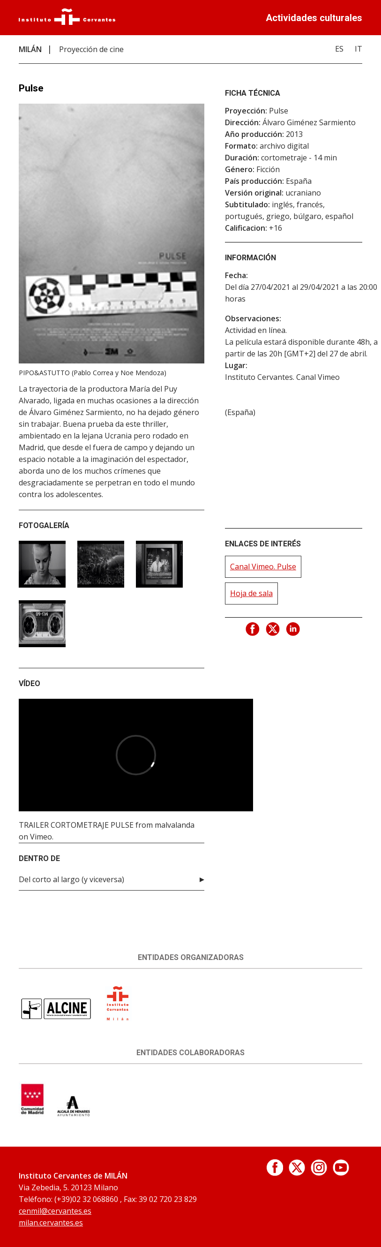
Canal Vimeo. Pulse (263, 566)
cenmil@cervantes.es (55, 1211)
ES (339, 49)
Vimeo (41, 836)
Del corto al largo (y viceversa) (71, 879)
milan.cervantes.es (51, 1222)
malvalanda (174, 825)
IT (358, 49)
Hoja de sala (251, 593)
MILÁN (30, 49)
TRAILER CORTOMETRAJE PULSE (76, 825)
